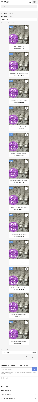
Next (34, 353)
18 (8, 352)
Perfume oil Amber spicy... (19, 234)
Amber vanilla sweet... (19, 46)
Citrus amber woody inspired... (19, 73)
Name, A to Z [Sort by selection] (19, 19)
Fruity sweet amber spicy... (19, 100)
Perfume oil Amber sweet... (19, 261)
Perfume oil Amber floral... (19, 127)
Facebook (2, 378)
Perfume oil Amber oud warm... (19, 180)
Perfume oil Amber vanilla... (19, 287)
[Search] (19, 6)
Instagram (7, 378)
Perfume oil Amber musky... (19, 153)
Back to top (30, 357)
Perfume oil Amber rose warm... (19, 207)
